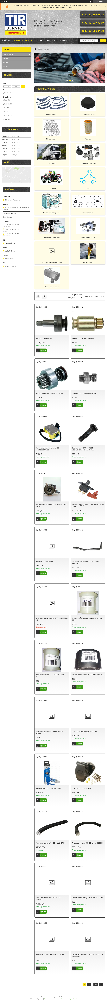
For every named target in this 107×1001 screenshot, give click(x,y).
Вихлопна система (52, 287)
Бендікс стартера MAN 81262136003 (49, 393)
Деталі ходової (51, 114)
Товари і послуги (21, 40)
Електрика (52, 188)
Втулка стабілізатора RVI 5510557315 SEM (50, 676)
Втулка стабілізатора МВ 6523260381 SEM (88, 675)
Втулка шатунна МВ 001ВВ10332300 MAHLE (49, 732)
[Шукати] (103, 40)
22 (96, 984)
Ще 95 (7, 119)
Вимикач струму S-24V (44, 561)
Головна (6, 40)
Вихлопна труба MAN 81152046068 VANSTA (85, 562)
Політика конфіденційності (69, 999)
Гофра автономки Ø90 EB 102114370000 (51, 843)
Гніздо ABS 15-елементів (81, 788)
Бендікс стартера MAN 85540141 (84, 393)
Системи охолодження (51, 213)
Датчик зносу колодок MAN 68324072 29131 (50, 955)
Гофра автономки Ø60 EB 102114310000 (87, 843)
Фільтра (88, 139)
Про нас (39, 40)
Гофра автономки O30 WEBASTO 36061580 (48, 899)
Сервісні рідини (88, 262)
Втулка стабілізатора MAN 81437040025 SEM (87, 619)
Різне (88, 188)
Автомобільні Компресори (52, 262)
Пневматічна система (88, 163)
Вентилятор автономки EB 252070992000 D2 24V (51, 506)
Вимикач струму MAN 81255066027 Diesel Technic (88, 506)
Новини (63, 40)
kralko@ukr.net (10, 251)
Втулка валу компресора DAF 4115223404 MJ (52, 619)
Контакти (51, 40)
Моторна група (51, 139)
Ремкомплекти (88, 213)
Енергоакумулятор (88, 114)
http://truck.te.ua (10, 243)
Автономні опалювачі (52, 237)
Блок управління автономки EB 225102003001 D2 (47, 449)
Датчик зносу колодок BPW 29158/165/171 (88, 898)
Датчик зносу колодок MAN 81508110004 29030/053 (87, 955)
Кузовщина (52, 163)
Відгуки (5, 63)
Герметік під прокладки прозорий (84, 731)
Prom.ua (63, 997)
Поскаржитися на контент (52, 999)
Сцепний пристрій (88, 237)
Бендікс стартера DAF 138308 (83, 338)
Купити (43, 350)
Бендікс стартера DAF (44, 338)
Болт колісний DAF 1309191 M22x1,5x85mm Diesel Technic (83, 449)
